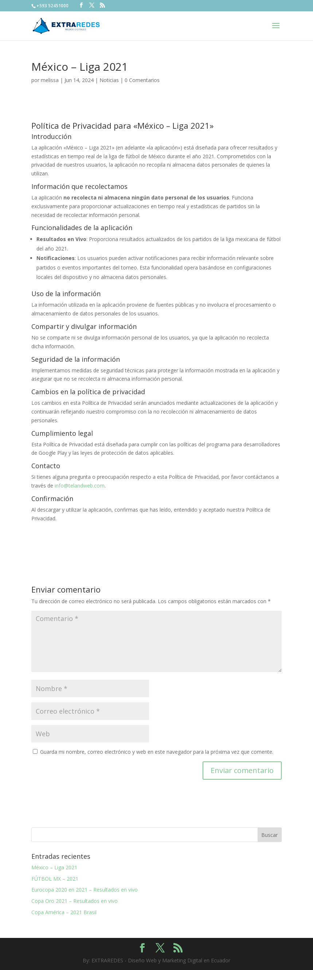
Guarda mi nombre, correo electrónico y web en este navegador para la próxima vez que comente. (156, 751)
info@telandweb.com (80, 485)
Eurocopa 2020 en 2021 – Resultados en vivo (84, 889)
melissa (50, 80)
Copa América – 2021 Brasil (64, 912)
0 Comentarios (142, 80)
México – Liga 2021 (54, 867)
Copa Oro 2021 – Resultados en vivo (74, 900)
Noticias (109, 80)
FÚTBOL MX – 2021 (54, 878)
